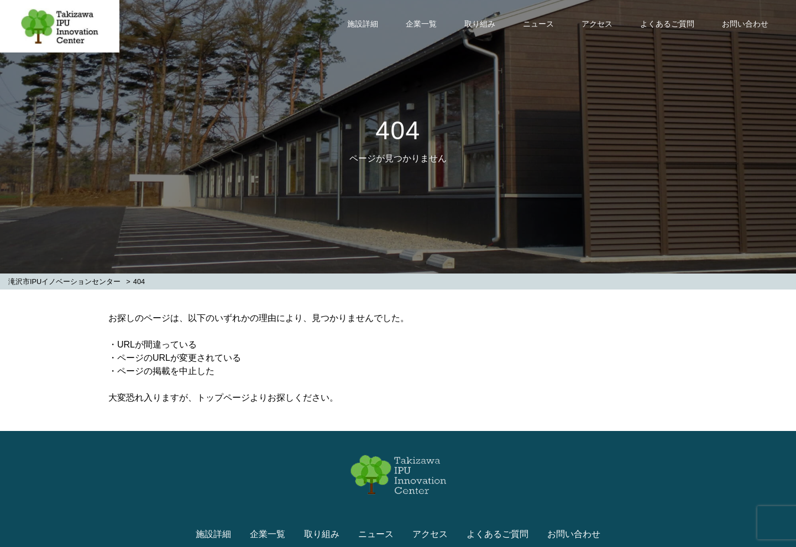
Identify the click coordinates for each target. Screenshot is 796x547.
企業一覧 (421, 23)
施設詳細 (362, 23)
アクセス (597, 23)
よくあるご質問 (667, 23)
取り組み (479, 23)
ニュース (538, 23)
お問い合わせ (745, 23)
